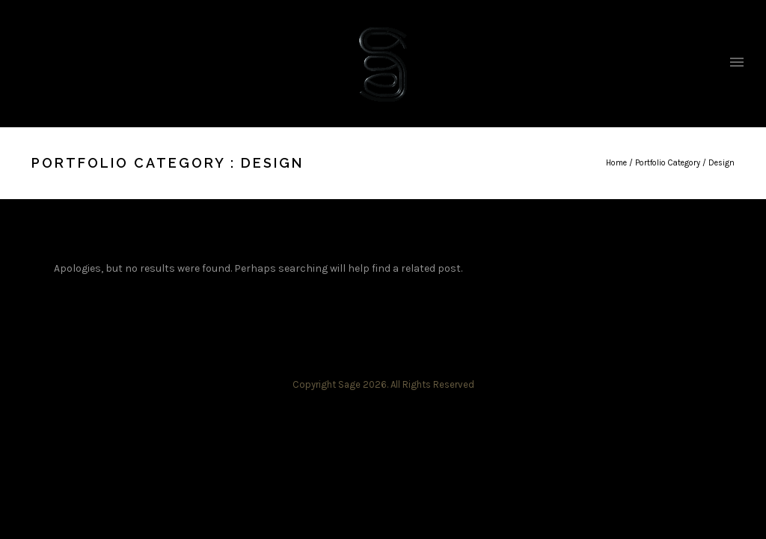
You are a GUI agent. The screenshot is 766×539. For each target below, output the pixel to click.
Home (616, 163)
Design (721, 163)
